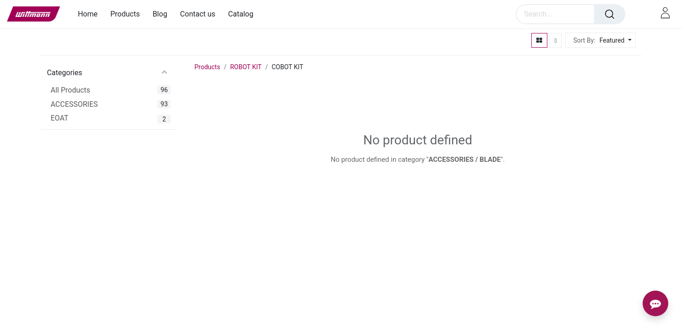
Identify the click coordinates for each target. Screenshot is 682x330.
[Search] (609, 14)
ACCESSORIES (74, 104)
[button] (614, 40)
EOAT (59, 118)
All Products (70, 90)
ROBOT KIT (246, 67)
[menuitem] (91, 14)
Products (207, 67)
